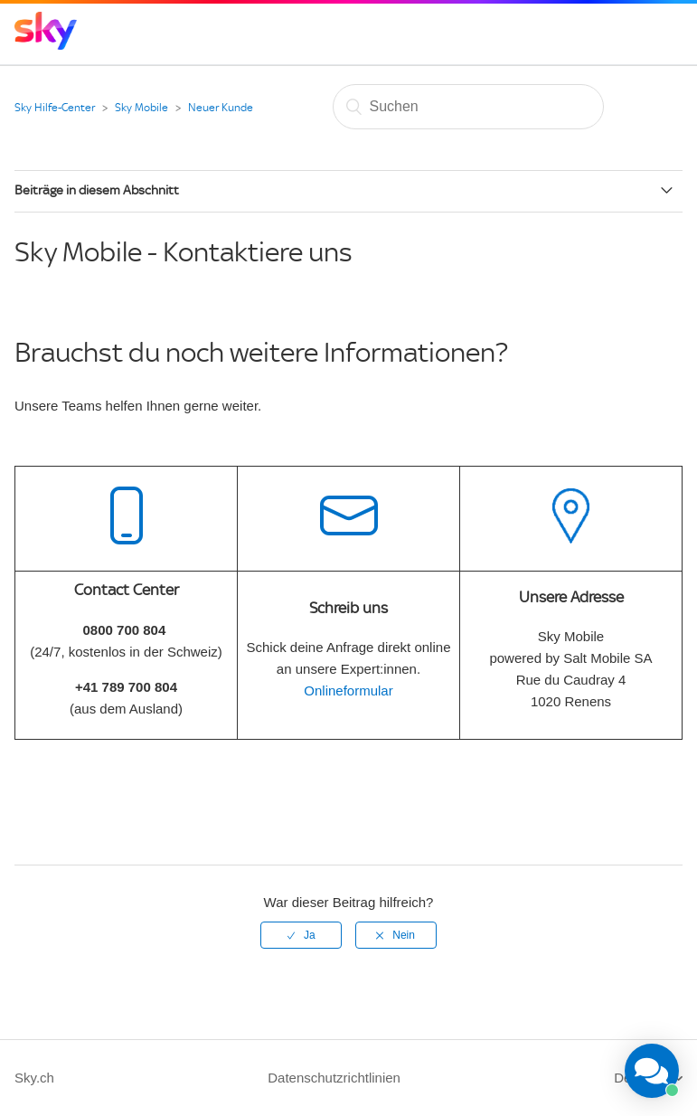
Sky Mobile (141, 107)
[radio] (301, 935)
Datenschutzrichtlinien (334, 1077)
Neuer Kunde (220, 107)
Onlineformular (348, 690)
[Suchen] (468, 106)
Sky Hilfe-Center (54, 107)
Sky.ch (34, 1077)
